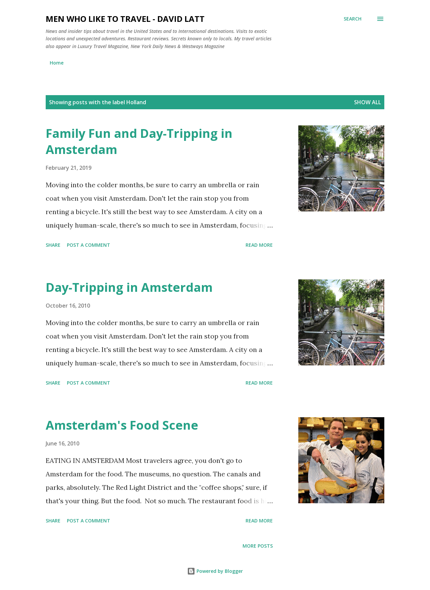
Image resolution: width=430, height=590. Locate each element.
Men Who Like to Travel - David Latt (125, 18)
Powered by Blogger (215, 571)
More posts (258, 546)
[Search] (352, 19)
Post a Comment (88, 245)
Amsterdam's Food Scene (122, 425)
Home (56, 63)
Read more (259, 245)
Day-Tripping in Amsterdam (129, 287)
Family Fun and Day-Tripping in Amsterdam (139, 141)
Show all (367, 102)
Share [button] (53, 245)
